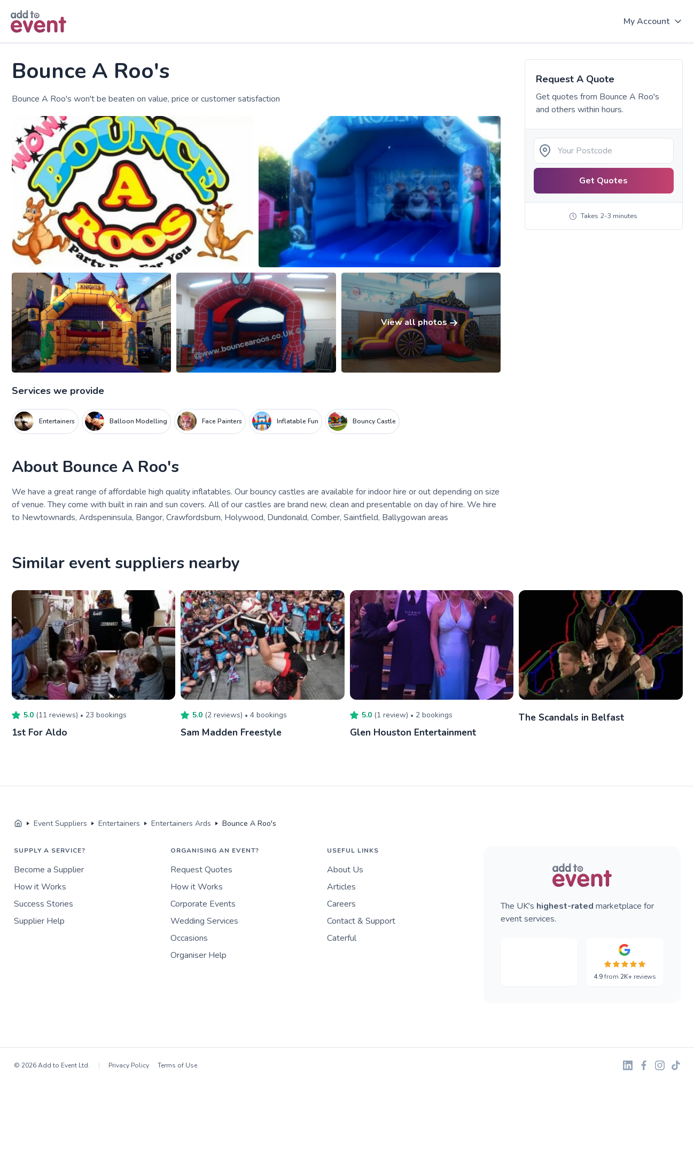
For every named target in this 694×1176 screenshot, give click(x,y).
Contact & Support (361, 921)
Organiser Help (198, 955)
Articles (341, 887)
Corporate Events (203, 904)
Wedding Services (204, 921)
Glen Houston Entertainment (415, 732)
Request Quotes (201, 870)
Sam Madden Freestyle (233, 732)
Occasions (189, 938)
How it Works (40, 887)
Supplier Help (39, 921)
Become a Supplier (49, 870)
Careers (341, 904)
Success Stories (43, 904)
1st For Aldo (40, 732)
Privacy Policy (128, 1065)
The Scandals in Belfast (572, 717)
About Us (345, 870)
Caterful (341, 938)
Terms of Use (177, 1065)
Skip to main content (38, 43)
